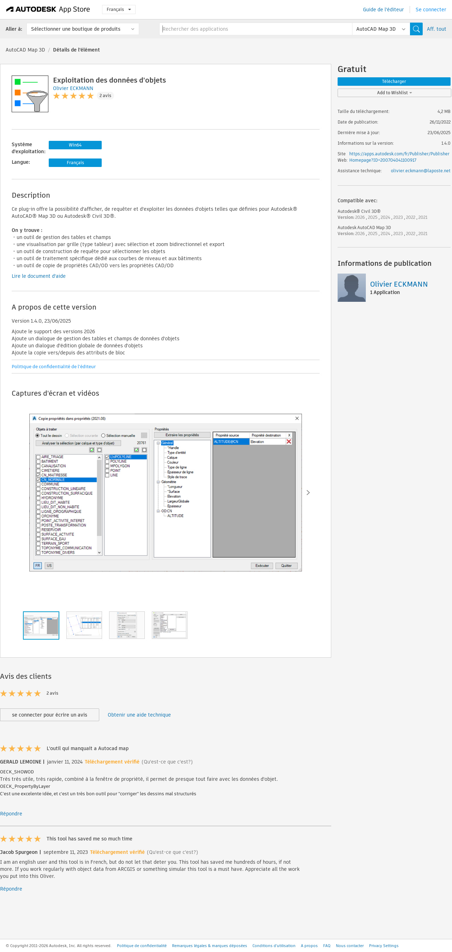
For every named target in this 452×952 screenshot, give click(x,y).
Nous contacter (350, 945)
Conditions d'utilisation (274, 945)
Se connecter (431, 9)
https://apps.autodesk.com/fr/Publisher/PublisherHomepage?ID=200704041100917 (399, 157)
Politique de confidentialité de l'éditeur (54, 366)
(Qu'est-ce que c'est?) (167, 761)
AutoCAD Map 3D (25, 49)
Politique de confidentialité (142, 945)
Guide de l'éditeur (383, 9)
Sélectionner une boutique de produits (75, 28)
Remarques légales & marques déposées (209, 945)
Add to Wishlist (394, 93)
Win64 (75, 145)
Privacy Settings (384, 945)
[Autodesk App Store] (48, 9)
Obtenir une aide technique (139, 714)
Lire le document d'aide (39, 276)
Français (119, 9)
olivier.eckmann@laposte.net (421, 171)
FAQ (327, 945)
